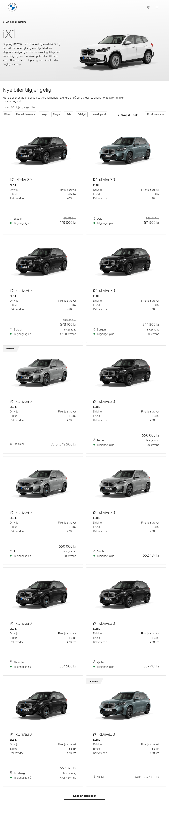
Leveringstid (99, 114)
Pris (68, 114)
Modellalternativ (25, 114)
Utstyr (44, 114)
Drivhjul (81, 114)
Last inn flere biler (84, 795)
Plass (7, 114)
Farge (56, 114)
